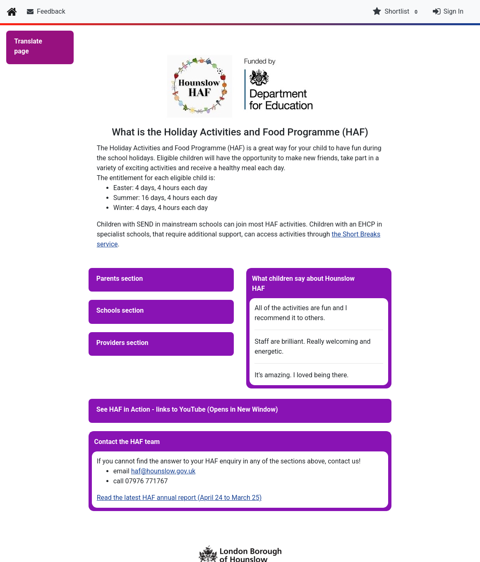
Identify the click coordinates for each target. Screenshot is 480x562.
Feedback (46, 11)
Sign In (453, 11)
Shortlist (396, 11)
